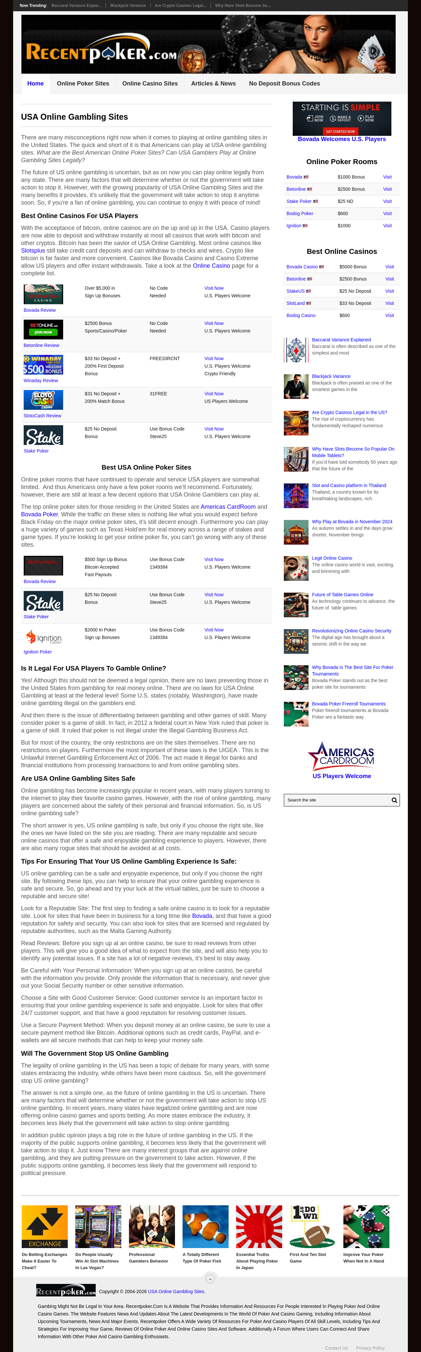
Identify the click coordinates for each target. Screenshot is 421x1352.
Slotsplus (33, 250)
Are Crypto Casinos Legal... (181, 5)
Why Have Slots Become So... (243, 5)
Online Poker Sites (83, 83)
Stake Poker (36, 451)
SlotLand (295, 303)
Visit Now (214, 288)
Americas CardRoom (228, 507)
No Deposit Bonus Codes (284, 83)
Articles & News (213, 83)
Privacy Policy (370, 1344)
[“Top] (210, 1278)
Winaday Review (41, 380)
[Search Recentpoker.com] (342, 800)
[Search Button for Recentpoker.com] (393, 800)
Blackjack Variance (128, 5)
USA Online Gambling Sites (116, 1291)
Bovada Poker (39, 514)
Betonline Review (41, 345)
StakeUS (295, 291)
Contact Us (336, 1344)
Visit (387, 177)
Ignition (293, 225)
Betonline (296, 189)
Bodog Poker (299, 213)
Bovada (202, 916)
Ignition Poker (38, 651)
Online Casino (211, 265)
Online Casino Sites (150, 83)
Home (35, 83)
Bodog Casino (300, 315)
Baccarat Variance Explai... (76, 5)
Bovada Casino (302, 266)
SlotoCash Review (42, 415)
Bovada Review (40, 310)
